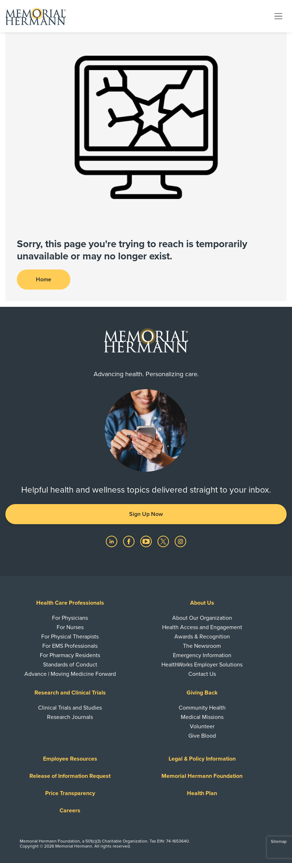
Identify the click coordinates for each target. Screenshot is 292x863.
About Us (202, 602)
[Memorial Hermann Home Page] (35, 16)
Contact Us (202, 674)
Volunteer (202, 726)
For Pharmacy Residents (70, 655)
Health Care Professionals (70, 602)
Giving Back (202, 692)
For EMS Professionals (70, 646)
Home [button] (43, 279)
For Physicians (70, 618)
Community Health (202, 708)
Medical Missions (202, 717)
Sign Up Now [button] (146, 514)
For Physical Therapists (70, 636)
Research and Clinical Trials (70, 692)
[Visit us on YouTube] (146, 541)
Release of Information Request (69, 776)
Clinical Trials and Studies (70, 708)
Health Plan (202, 793)
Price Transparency (70, 793)
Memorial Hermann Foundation (201, 776)
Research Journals (70, 717)
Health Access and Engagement (202, 627)
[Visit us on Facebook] (129, 541)
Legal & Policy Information (202, 758)
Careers (70, 810)
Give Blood (202, 736)
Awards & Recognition (202, 636)
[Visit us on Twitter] (163, 541)
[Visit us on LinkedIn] (112, 541)
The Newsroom (202, 646)
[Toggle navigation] (278, 15)
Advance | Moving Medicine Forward (70, 674)
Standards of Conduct (70, 664)
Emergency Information (202, 655)
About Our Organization (202, 618)
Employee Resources (70, 758)
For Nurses (70, 627)
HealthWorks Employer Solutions (201, 664)
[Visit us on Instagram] (180, 541)
